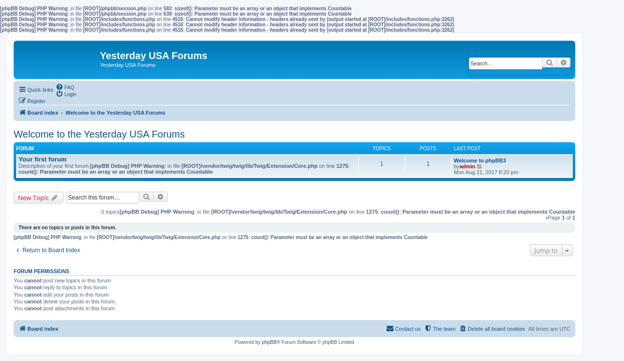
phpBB (269, 342)
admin (467, 166)
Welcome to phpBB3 (480, 160)
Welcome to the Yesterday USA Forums (99, 134)
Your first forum (43, 159)
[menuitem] (65, 86)
